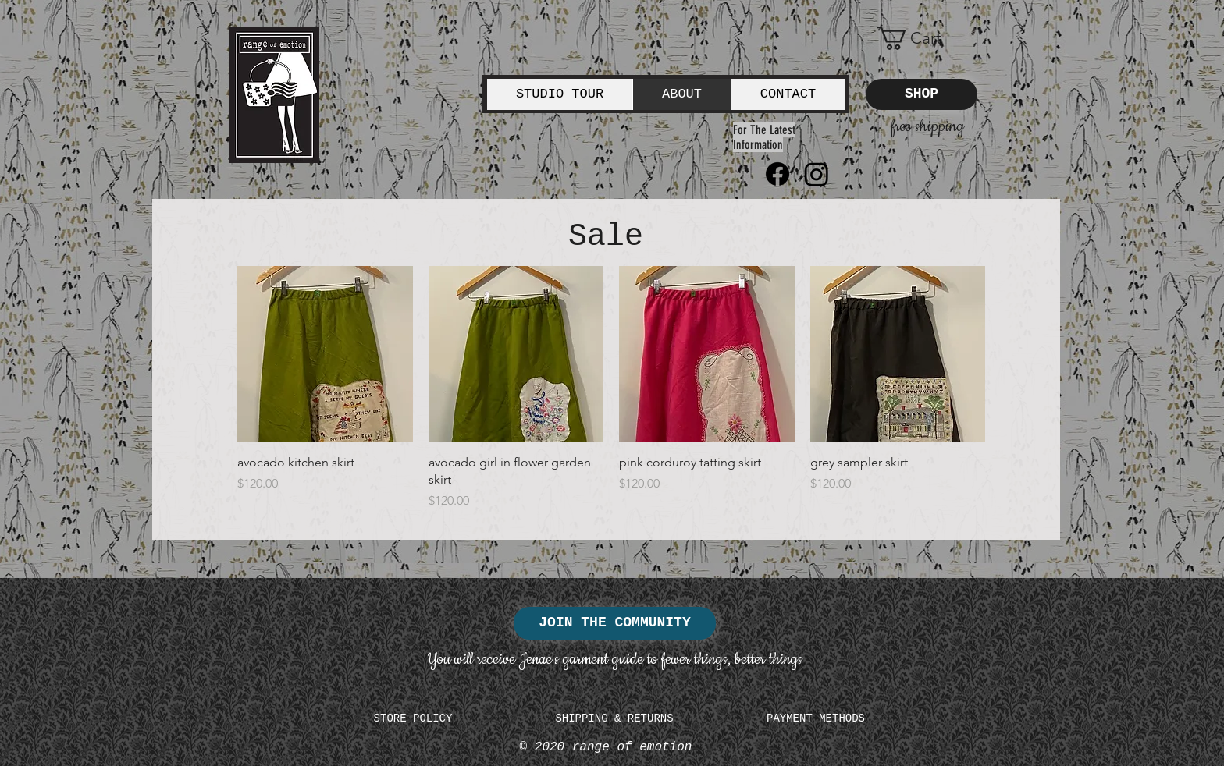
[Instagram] (816, 174)
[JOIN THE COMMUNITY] (615, 623)
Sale (605, 236)
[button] (921, 38)
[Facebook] (777, 174)
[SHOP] (921, 94)
